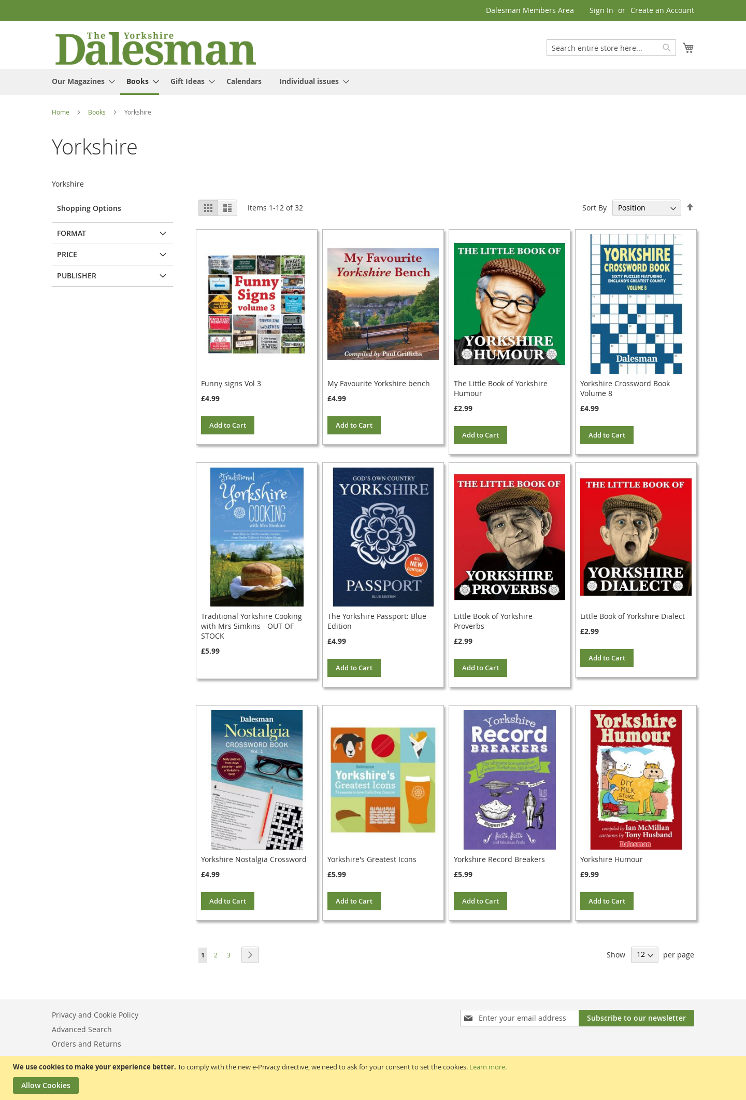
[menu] (373, 82)
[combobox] (611, 47)
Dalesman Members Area (530, 10)
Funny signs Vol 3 (231, 383)
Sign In (601, 10)
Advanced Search (82, 1029)
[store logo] (155, 47)
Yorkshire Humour (611, 859)
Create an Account (662, 10)
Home (61, 112)
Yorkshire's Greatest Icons (372, 859)
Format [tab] (71, 233)
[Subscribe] (636, 1018)
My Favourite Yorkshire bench (378, 383)
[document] (374, 1078)
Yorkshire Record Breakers (499, 859)
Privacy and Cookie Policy (95, 1015)
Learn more (487, 1066)
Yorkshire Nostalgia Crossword (254, 859)
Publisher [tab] (76, 275)
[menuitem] (80, 81)
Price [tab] (67, 254)
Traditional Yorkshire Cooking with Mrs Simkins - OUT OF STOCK (251, 626)
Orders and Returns (86, 1044)
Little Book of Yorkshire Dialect (632, 616)
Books (97, 112)
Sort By (594, 208)
